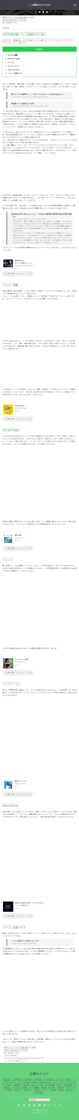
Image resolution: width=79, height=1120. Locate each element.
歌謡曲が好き (17, 40)
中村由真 (8, 1085)
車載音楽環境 (68, 1085)
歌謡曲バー (69, 1080)
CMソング (56, 1082)
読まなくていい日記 (37, 1085)
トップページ (23, 1061)
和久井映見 (52, 1088)
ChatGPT (64, 1082)
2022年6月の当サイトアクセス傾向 (15, 20)
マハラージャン (69, 40)
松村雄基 (61, 1090)
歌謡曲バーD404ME (45, 1082)
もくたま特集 (59, 1080)
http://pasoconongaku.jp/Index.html (24, 943)
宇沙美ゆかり (28, 1090)
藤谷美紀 (26, 1085)
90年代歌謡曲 (38, 1080)
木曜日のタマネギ (39, 4)
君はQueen (19, 260)
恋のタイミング (20, 781)
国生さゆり (70, 1090)
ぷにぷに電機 (39, 40)
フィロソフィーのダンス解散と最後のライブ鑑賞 (21, 1048)
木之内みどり (18, 1090)
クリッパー (45, 1090)
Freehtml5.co (43, 1113)
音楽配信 (25, 1088)
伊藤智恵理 (61, 1088)
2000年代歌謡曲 (28, 40)
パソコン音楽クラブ (19, 43)
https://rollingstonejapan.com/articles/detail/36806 (29, 219)
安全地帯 (43, 1088)
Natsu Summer (7, 43)
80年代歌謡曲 (27, 1080)
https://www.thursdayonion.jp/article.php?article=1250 (31, 97)
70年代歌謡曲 (17, 1080)
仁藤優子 (37, 1090)
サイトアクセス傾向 (24, 1082)
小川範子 (34, 1082)
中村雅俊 (9, 1090)
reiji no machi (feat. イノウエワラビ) (29, 903)
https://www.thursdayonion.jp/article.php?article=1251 (31, 106)
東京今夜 (18, 535)
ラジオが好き (16, 1088)
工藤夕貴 (53, 1090)
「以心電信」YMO (10, 23)
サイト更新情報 (34, 1088)
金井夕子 (59, 1085)
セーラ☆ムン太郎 (21, 659)
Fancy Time (19, 405)
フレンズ (59, 40)
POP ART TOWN (50, 40)
